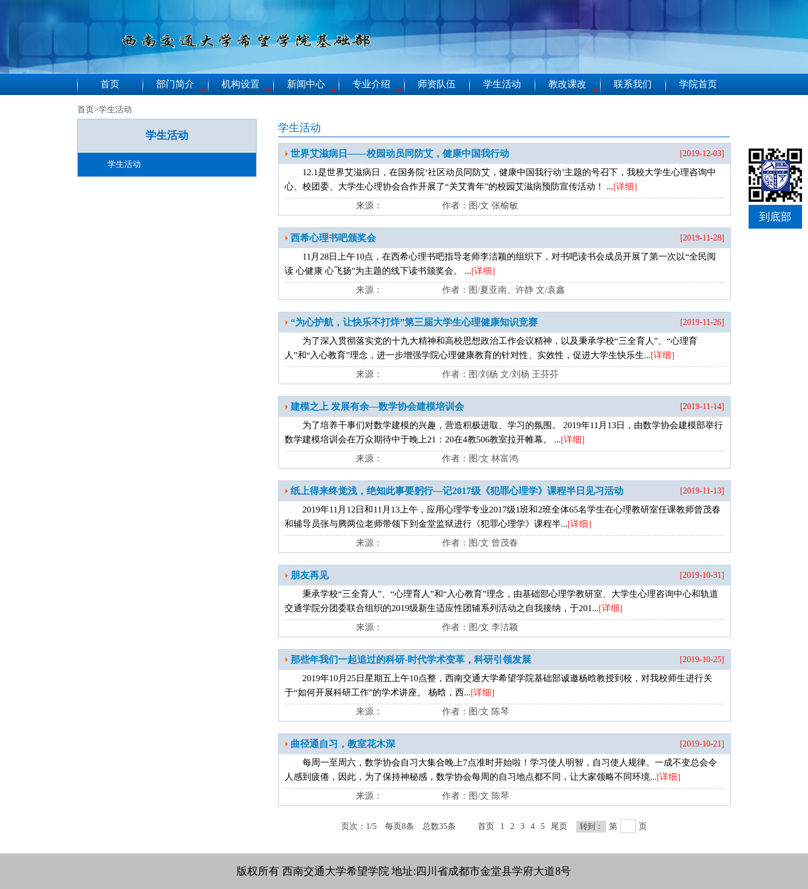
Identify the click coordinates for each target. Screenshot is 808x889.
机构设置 (241, 84)
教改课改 (567, 84)
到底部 (775, 217)
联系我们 (633, 84)
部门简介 (175, 84)
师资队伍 (437, 84)
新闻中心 (306, 84)
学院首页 (698, 84)
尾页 (559, 826)
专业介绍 (371, 84)
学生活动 (502, 84)
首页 (109, 84)
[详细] (625, 186)
